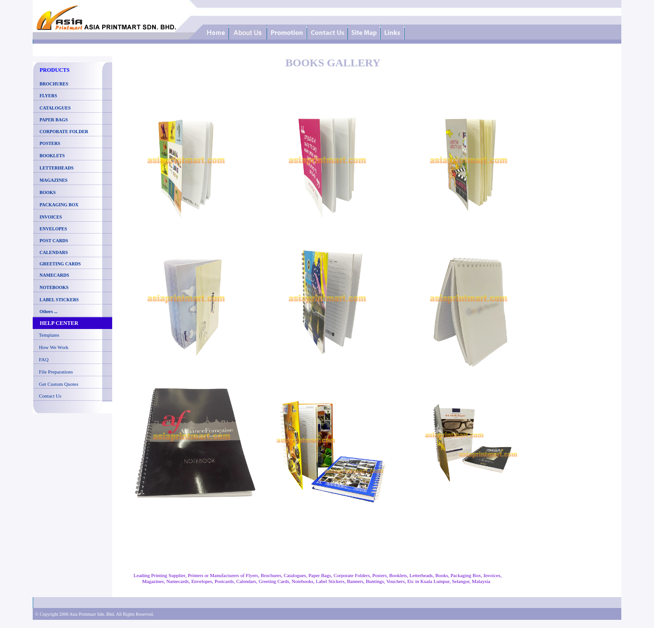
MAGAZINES (54, 180)
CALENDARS (54, 252)
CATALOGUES (55, 107)
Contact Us (50, 396)
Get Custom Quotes (59, 384)
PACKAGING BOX (59, 204)
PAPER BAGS (54, 119)
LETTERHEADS (57, 167)
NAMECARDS (54, 275)
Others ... (48, 311)
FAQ (44, 359)
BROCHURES (52, 83)
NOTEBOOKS (54, 287)
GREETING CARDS (60, 263)
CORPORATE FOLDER (64, 131)
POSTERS (50, 143)
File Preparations (56, 371)
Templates (49, 335)
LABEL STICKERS (59, 299)
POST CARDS (54, 240)
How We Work (54, 347)
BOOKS (48, 192)
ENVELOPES (53, 228)
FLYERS (48, 95)
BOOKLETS (52, 155)
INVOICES (51, 216)
